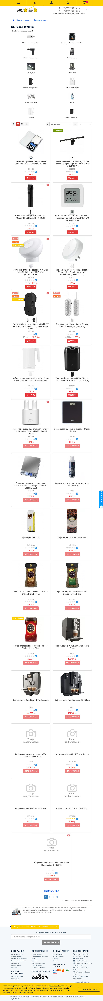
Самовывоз (15, 963)
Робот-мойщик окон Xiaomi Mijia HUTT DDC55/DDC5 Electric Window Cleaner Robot (31, 326)
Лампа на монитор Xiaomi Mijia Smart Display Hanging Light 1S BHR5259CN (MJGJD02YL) (72, 163)
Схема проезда (16, 956)
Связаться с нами (17, 976)
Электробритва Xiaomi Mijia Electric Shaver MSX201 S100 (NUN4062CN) (72, 379)
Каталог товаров (24, 20)
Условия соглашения (18, 961)
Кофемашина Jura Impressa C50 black (72, 700)
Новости (35, 961)
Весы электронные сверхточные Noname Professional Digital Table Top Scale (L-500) (31, 485)
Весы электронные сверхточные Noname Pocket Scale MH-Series (31, 162)
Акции (34, 958)
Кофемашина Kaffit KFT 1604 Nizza (72, 808)
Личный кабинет (58, 954)
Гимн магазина (37, 965)
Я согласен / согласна (89, 989)
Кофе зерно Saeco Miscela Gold (72, 537)
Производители (37, 954)
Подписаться (51, 942)
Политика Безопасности (19, 958)
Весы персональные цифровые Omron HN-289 (72, 430)
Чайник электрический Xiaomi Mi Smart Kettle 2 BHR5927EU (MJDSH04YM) (31, 379)
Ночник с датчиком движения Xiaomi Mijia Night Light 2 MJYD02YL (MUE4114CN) (31, 272)
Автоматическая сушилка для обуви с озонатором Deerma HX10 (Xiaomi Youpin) (31, 431)
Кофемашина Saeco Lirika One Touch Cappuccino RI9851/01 (51, 864)
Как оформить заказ (39, 963)
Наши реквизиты (17, 954)
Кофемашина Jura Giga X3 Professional (31, 700)
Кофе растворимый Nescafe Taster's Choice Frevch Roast (31, 593)
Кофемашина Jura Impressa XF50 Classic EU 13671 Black (30, 755)
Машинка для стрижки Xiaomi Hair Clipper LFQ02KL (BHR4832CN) (31, 217)
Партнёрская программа (40, 956)
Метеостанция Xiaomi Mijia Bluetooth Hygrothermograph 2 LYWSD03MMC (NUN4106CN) (72, 218)
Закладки (56, 958)
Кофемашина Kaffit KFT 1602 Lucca (72, 754)
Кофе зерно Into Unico (30, 537)
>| (57, 897)
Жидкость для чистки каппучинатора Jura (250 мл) (72, 484)
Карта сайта (15, 979)
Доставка (14, 967)
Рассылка (56, 961)
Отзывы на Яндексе (38, 967)
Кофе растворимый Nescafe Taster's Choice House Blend (72, 593)
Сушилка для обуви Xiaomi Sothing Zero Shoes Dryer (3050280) (72, 325)
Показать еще (51, 891)
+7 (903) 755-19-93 (71, 8)
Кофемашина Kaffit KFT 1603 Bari (30, 808)
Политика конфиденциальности (21, 992)
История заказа (58, 956)
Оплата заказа (16, 965)
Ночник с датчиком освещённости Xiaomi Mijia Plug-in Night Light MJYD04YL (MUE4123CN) (72, 272)
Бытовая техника (41, 20)
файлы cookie (55, 986)
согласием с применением (19, 990)
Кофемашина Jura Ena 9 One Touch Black (72, 647)
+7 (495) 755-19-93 (71, 11)
